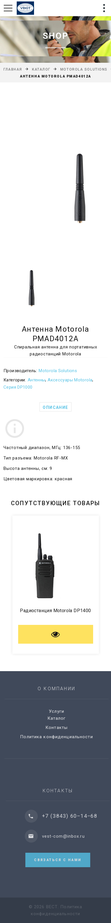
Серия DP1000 (18, 387)
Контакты (59, 727)
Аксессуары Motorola (70, 380)
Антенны (37, 380)
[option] (55, 169)
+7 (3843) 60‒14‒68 (73, 816)
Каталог (41, 69)
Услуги (59, 711)
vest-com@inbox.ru (67, 836)
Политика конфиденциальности (59, 736)
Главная (12, 69)
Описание (55, 407)
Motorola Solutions (84, 69)
